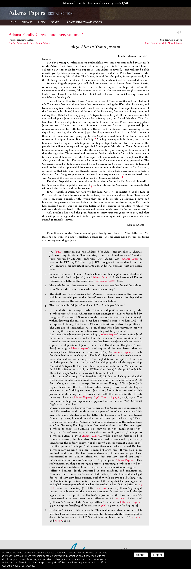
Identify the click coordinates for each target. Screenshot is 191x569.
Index (42, 22)
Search (56, 22)
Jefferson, (105, 280)
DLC (59, 251)
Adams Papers (130, 258)
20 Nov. (121, 498)
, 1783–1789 (106, 397)
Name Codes (84, 22)
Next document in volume (171, 40)
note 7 (58, 520)
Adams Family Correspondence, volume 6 (46, 34)
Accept (140, 554)
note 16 (101, 488)
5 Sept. (136, 517)
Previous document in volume (22, 40)
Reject (157, 554)
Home (12, 22)
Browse (27, 22)
